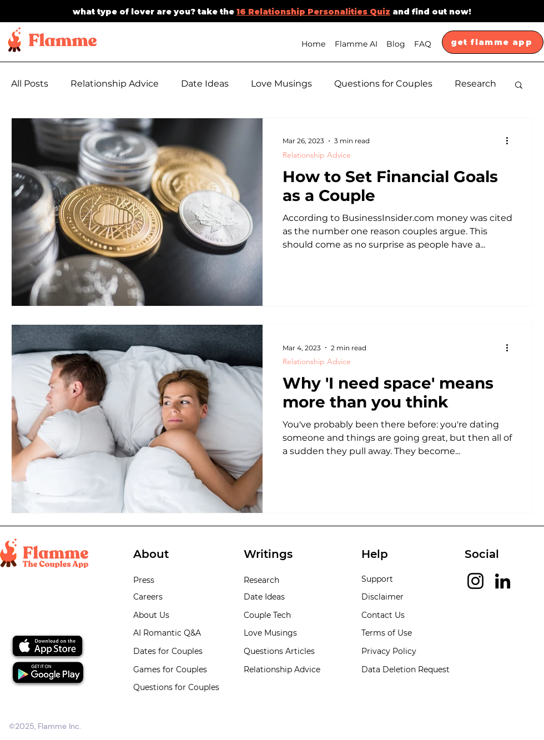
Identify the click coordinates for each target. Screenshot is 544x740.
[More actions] (510, 141)
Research (475, 83)
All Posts (29, 83)
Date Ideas (205, 83)
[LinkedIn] (502, 581)
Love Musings (281, 83)
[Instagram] (475, 581)
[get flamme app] (492, 42)
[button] (518, 86)
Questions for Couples (383, 83)
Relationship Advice (114, 83)
